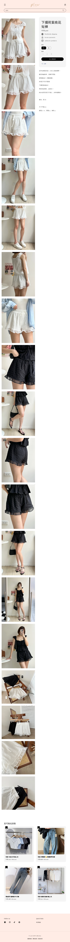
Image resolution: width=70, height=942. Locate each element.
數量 (42, 51)
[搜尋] (63, 10)
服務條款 (29, 938)
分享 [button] (43, 64)
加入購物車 (52, 59)
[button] (5, 5)
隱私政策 (35, 938)
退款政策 (40, 938)
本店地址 (38, 922)
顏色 (42, 44)
